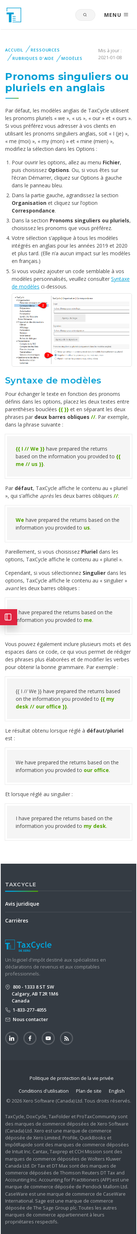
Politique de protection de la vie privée (72, 1078)
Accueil (14, 50)
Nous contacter (30, 1019)
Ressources (45, 50)
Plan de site (89, 1091)
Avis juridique (22, 903)
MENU (116, 14)
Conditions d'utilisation (44, 1091)
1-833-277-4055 (29, 1009)
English (117, 1091)
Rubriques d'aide (33, 58)
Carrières (16, 920)
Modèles (72, 58)
